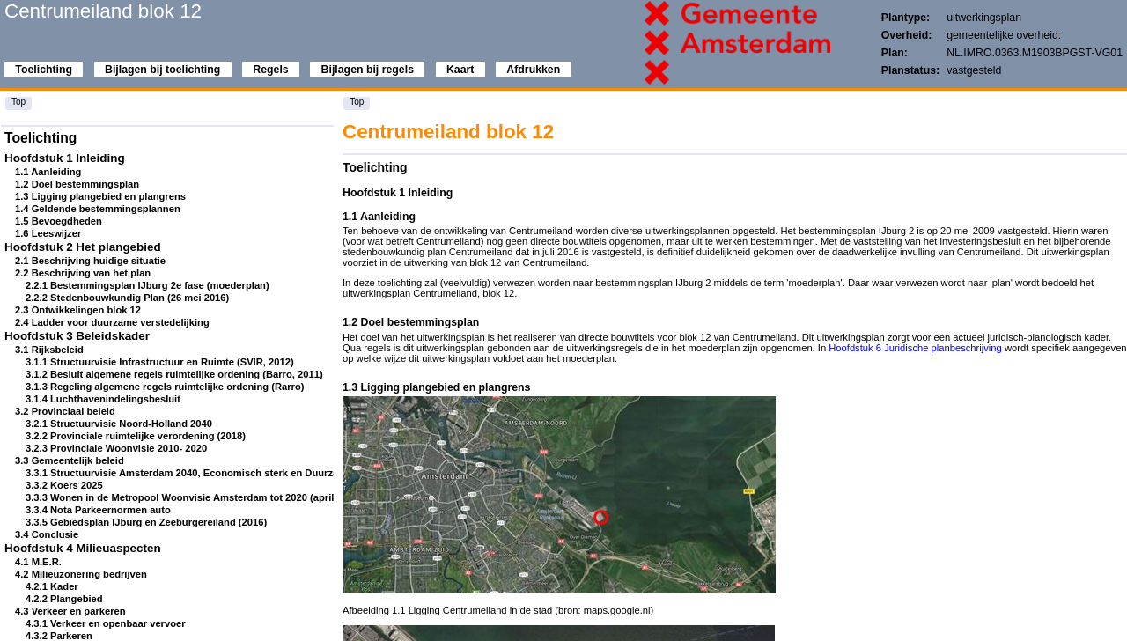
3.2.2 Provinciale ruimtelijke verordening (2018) (136, 436)
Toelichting (43, 69)
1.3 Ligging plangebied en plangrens (100, 196)
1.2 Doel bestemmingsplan (77, 184)
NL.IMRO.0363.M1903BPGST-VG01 (1035, 53)
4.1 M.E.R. (38, 561)
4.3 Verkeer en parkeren (70, 611)
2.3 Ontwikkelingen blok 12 (78, 310)
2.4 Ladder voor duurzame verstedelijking (112, 322)
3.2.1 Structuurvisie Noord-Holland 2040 (119, 423)
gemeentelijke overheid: (1004, 35)
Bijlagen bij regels (367, 69)
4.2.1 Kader (52, 586)
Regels (270, 69)
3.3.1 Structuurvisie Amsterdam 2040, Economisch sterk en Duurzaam (189, 473)
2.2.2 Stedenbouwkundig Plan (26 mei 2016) (127, 297)
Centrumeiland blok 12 (103, 11)
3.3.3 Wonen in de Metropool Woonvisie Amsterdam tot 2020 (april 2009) (194, 497)
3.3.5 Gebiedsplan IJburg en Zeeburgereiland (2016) (146, 522)
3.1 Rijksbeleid (49, 349)
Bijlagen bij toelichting (162, 69)
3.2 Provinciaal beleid (65, 411)
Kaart (460, 69)
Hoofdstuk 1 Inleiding (64, 158)
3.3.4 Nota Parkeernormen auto (98, 510)
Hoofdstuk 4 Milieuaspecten (82, 548)
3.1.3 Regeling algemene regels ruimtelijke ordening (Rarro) (165, 386)
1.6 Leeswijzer (48, 233)
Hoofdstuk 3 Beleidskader (77, 336)
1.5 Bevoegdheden (58, 221)
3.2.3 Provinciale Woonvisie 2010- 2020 (116, 448)
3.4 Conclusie (46, 534)
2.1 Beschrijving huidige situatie (90, 260)
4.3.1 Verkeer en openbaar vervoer (106, 623)
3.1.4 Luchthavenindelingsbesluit (103, 399)
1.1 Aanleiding (48, 171)
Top (18, 102)
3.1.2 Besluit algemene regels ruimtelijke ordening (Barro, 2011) (174, 374)
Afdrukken (533, 69)
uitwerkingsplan (984, 17)
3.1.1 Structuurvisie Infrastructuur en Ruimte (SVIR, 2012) (160, 362)
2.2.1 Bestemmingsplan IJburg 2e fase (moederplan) (147, 285)
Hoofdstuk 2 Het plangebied (82, 247)
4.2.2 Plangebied (64, 598)
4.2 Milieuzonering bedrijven (81, 574)
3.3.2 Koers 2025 (64, 485)
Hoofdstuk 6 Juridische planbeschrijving (915, 348)
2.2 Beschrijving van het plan (83, 273)
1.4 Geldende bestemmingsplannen (97, 208)
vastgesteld (974, 70)
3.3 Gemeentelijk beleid (69, 460)
